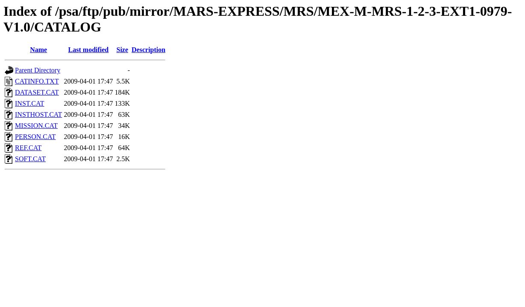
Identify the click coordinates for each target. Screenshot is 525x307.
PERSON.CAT (35, 136)
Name (38, 49)
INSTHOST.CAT (38, 114)
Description (148, 49)
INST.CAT (29, 103)
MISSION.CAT (36, 125)
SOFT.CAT (30, 158)
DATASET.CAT (37, 92)
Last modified (88, 49)
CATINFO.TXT (37, 81)
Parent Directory (37, 70)
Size (122, 49)
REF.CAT (28, 147)
